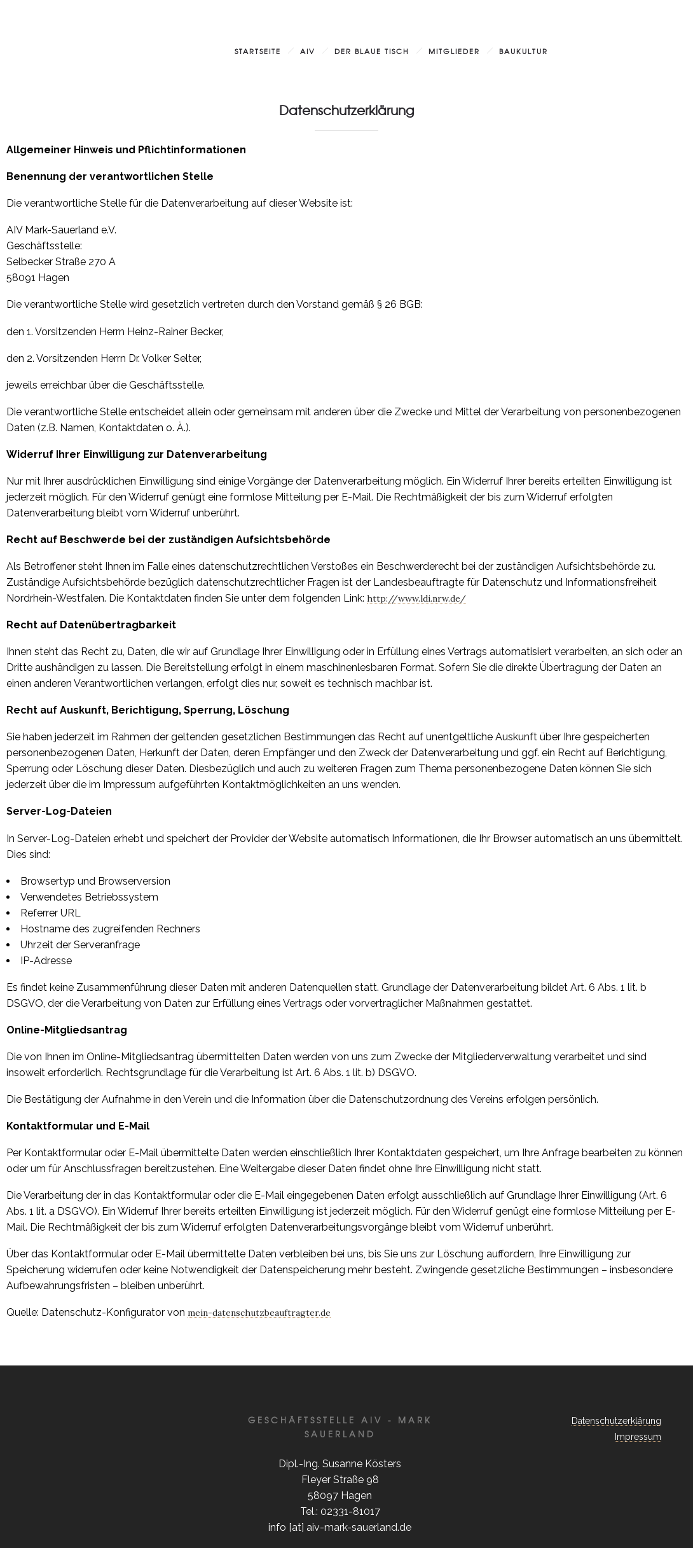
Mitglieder (454, 51)
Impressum (638, 1437)
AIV (307, 51)
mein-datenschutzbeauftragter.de (259, 1312)
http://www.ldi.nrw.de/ (416, 598)
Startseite (258, 51)
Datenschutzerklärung (616, 1421)
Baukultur (523, 51)
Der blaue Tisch (371, 51)
